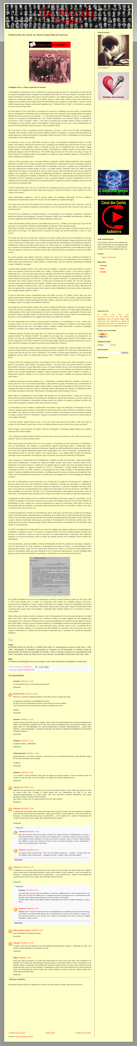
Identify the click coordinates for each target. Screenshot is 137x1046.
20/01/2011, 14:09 (27, 681)
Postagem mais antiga (83, 1033)
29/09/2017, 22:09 (27, 943)
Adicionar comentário (17, 979)
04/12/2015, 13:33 (27, 787)
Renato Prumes (19, 694)
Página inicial (50, 1033)
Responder (17, 687)
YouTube (103, 272)
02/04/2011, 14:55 (27, 719)
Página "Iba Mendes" (109, 257)
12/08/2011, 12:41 (27, 741)
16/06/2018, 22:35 (24, 958)
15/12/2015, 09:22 (32, 890)
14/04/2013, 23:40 (27, 772)
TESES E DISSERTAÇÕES (25, 670)
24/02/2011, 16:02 (31, 694)
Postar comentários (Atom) (23, 1036)
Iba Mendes (28, 667)
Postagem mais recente (17, 1033)
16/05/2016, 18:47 (37, 930)
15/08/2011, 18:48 (32, 753)
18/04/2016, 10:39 (32, 831)
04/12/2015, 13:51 (27, 867)
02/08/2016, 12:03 (32, 908)
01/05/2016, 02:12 (32, 850)
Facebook (103, 265)
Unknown (16, 787)
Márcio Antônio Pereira (21, 930)
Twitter (102, 268)
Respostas (19, 828)
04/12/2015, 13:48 (27, 808)
